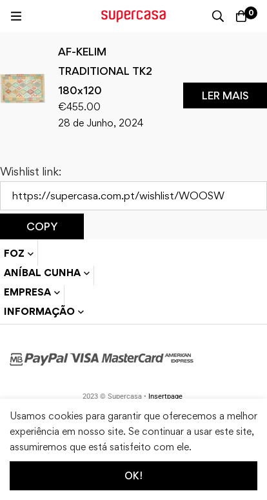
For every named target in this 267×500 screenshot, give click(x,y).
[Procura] (218, 16)
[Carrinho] (241, 16)
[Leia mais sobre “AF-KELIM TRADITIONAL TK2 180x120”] (225, 95)
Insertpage (165, 396)
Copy (42, 226)
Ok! (133, 476)
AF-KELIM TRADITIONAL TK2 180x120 (105, 71)
